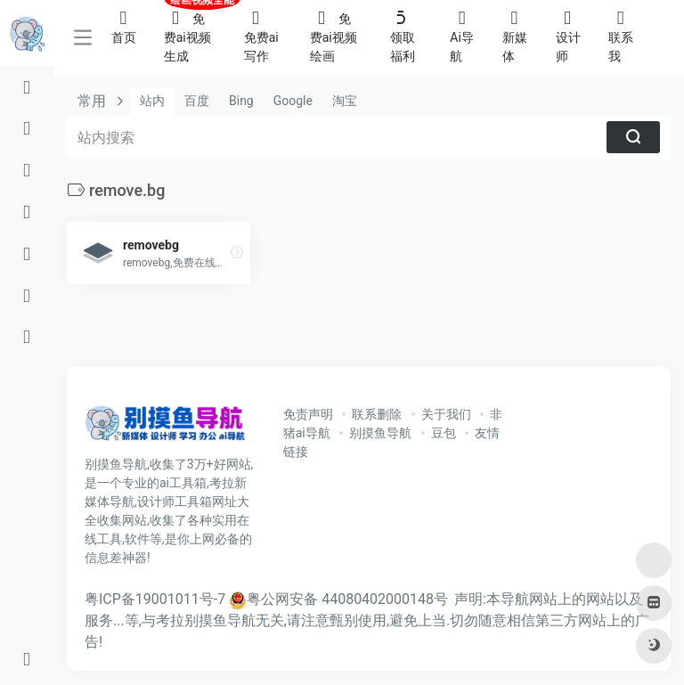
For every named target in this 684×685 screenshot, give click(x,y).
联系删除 (377, 414)
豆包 (443, 433)
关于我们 (446, 414)
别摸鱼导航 (380, 433)
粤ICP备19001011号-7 (155, 599)
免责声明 (308, 414)
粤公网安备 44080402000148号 (347, 599)
